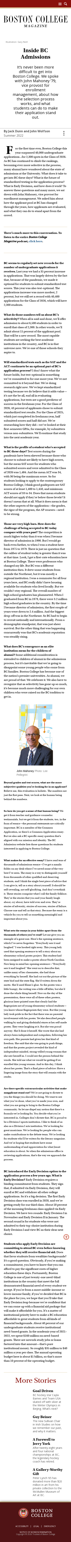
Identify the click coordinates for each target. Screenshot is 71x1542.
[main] (35, 773)
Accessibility (22, 1526)
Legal (36, 1526)
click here (35, 241)
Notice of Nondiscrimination (35, 1532)
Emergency (50, 1526)
